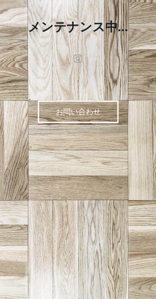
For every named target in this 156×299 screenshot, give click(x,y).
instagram (78, 58)
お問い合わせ (78, 112)
